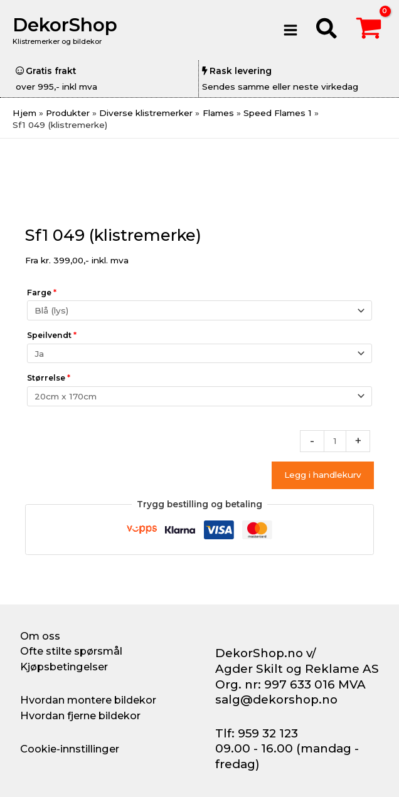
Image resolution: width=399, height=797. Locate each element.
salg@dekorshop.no (276, 699)
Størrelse (48, 378)
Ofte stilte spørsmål (71, 651)
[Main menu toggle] (290, 29)
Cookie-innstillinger (69, 748)
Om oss (40, 636)
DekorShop (65, 25)
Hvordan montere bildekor (88, 700)
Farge (41, 292)
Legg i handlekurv (322, 475)
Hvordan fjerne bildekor (80, 715)
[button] (327, 30)
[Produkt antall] (335, 441)
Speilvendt (52, 335)
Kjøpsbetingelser (64, 666)
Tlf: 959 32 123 (256, 733)
